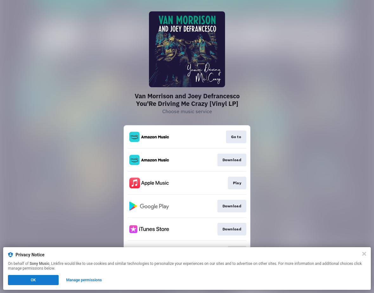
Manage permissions (84, 280)
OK (33, 280)
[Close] (364, 254)
